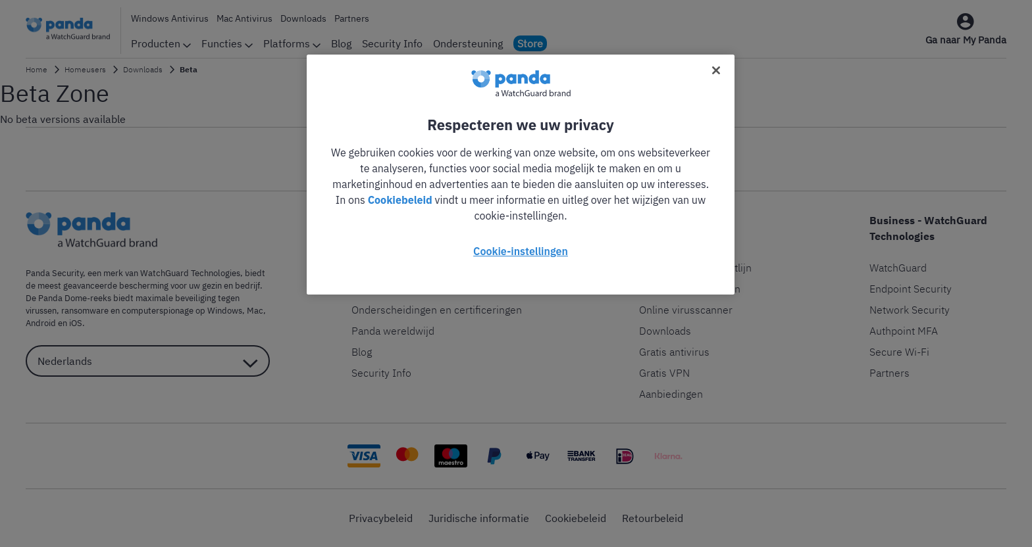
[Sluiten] (716, 70)
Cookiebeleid (400, 199)
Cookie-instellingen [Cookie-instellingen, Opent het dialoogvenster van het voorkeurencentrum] (520, 251)
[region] (521, 175)
